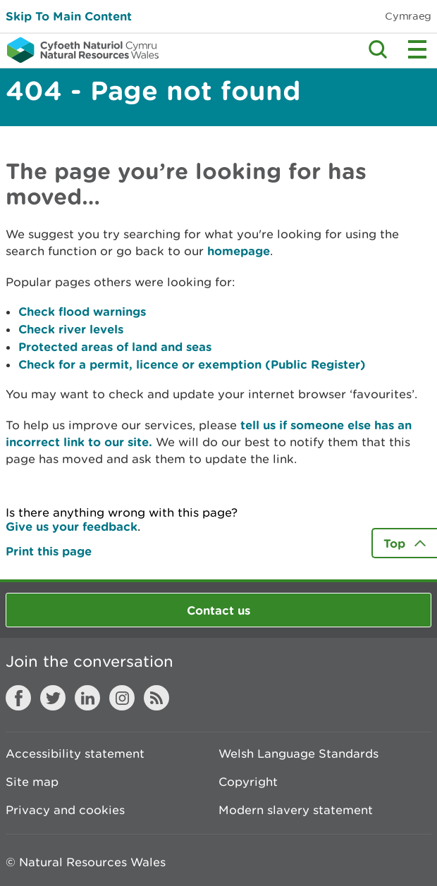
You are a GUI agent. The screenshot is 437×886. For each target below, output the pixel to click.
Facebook (18, 697)
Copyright (248, 782)
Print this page (49, 551)
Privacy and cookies (65, 810)
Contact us (218, 610)
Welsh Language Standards (298, 753)
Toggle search (378, 49)
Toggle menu (417, 49)
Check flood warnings (82, 311)
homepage (238, 250)
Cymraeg (408, 16)
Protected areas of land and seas (114, 346)
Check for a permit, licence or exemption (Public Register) (192, 364)
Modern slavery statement (295, 810)
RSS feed (156, 697)
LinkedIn (87, 697)
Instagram (122, 697)
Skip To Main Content (69, 16)
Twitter (53, 697)
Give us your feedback (71, 526)
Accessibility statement (75, 753)
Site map (32, 782)
